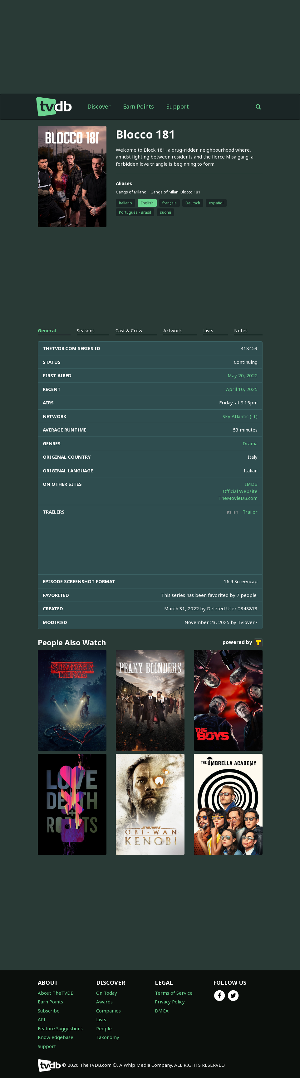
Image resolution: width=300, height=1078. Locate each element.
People (104, 1028)
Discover (99, 106)
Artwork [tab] (172, 330)
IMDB (251, 484)
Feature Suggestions (60, 1028)
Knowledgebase (55, 1037)
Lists (101, 1019)
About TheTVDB (56, 993)
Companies (108, 1010)
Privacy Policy (170, 1001)
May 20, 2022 (243, 375)
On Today (106, 993)
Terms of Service (174, 993)
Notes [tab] (241, 330)
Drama (250, 443)
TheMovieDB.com (238, 498)
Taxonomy (107, 1037)
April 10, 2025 (242, 389)
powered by (243, 642)
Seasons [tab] (86, 330)
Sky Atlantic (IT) (240, 416)
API (41, 1019)
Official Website (240, 491)
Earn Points (138, 106)
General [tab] (47, 330)
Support (177, 106)
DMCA (162, 1010)
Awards (104, 1001)
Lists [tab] (208, 330)
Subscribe (49, 1010)
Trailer (250, 512)
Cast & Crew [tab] (129, 330)
